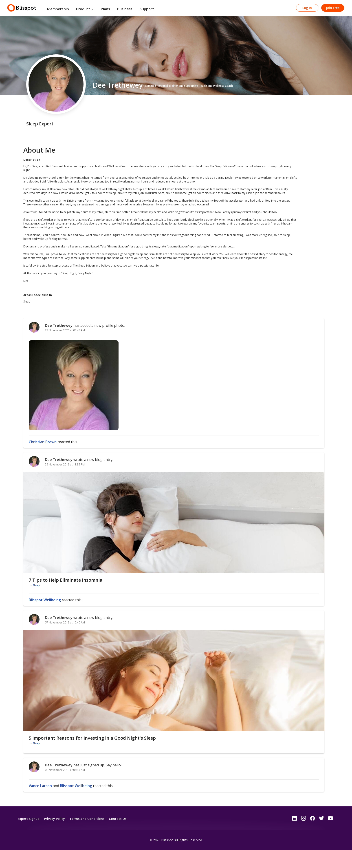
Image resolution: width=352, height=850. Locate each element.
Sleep (36, 585)
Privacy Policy (54, 819)
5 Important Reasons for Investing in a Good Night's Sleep (92, 738)
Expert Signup (29, 819)
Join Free (332, 8)
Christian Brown (43, 441)
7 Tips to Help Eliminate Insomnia (65, 580)
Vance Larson (40, 785)
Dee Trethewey (59, 325)
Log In (307, 8)
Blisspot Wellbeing (45, 599)
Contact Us (117, 819)
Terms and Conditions (86, 819)
